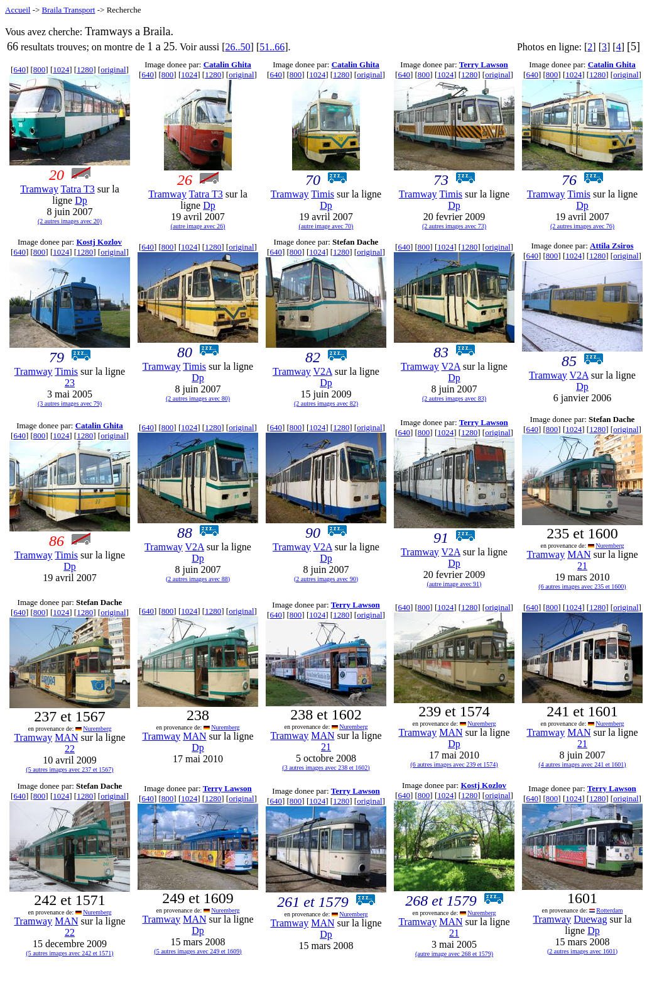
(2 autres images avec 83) (454, 398)
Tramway (39, 189)
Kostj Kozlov (99, 242)
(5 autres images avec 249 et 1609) (197, 951)
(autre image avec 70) (326, 226)
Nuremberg (609, 545)
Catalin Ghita (227, 64)
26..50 (238, 47)
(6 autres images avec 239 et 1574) (453, 764)
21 (582, 565)
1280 (85, 69)
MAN (578, 554)
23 (70, 382)
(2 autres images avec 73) (454, 226)
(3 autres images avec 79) (70, 403)
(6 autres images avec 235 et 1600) (582, 586)
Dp (81, 200)
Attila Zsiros (611, 245)
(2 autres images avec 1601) (582, 951)
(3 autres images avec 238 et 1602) (325, 767)
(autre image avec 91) (454, 583)
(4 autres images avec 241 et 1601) (582, 764)
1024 (61, 69)
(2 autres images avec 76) (582, 226)
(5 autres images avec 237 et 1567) (69, 769)
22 (70, 748)
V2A (322, 371)
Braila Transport (68, 9)
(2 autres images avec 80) (198, 398)
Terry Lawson (483, 64)
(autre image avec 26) (198, 226)
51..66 (272, 47)
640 (19, 69)
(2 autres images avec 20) (70, 221)
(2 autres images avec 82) (326, 403)
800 (39, 69)
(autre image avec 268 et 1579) (454, 953)
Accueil (17, 9)
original (113, 69)
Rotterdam (609, 910)
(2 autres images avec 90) (326, 578)
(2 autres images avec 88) (198, 578)
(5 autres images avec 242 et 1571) (69, 953)
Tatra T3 (78, 189)
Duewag (590, 919)
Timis (322, 194)
